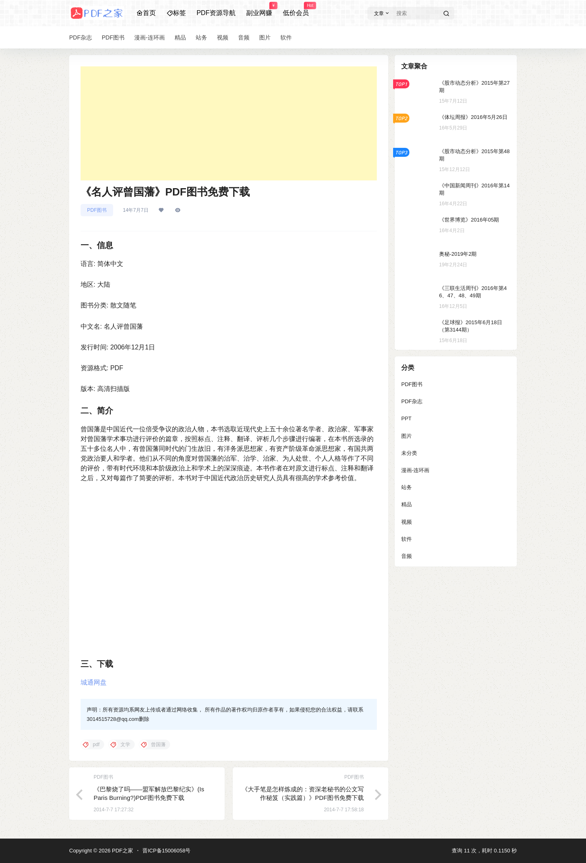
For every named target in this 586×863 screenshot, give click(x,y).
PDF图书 (97, 210)
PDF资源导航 (216, 12)
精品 (406, 504)
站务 (406, 487)
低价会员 (296, 9)
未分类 (409, 453)
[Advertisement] (229, 123)
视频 (406, 522)
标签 (176, 12)
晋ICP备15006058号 (166, 851)
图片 (406, 436)
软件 (406, 539)
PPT (406, 418)
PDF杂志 (411, 401)
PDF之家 (121, 851)
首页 (146, 12)
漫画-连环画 (415, 470)
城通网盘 (94, 682)
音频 (406, 556)
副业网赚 (259, 9)
